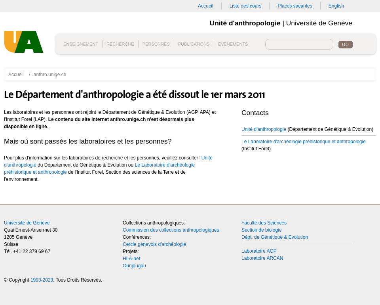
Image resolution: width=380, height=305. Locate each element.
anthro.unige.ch (50, 74)
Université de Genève (26, 223)
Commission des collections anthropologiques (171, 230)
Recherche (120, 44)
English (336, 6)
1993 (35, 280)
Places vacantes (294, 6)
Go (345, 44)
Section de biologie (261, 230)
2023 (48, 280)
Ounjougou (134, 266)
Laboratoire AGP (259, 251)
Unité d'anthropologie (26, 45)
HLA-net (131, 258)
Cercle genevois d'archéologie (154, 244)
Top (364, 229)
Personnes (156, 44)
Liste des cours (246, 6)
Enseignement (80, 44)
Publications (194, 44)
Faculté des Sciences (264, 223)
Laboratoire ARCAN (262, 258)
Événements (233, 44)
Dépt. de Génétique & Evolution (274, 237)
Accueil (205, 6)
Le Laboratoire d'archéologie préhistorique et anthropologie (303, 141)
